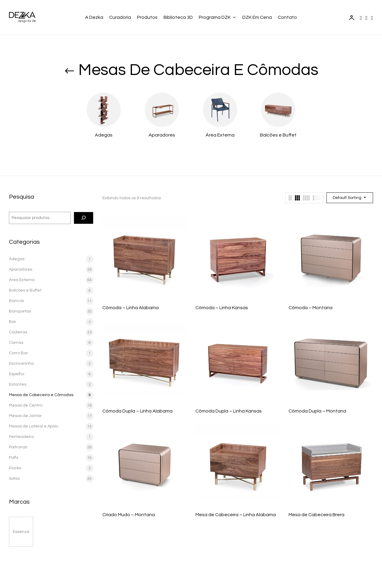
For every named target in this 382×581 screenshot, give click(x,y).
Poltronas (18, 447)
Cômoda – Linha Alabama (130, 307)
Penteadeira (21, 437)
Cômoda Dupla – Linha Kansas (228, 411)
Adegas (104, 135)
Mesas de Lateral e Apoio (33, 426)
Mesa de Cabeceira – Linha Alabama (235, 514)
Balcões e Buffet (278, 135)
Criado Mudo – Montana (128, 514)
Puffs (13, 458)
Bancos (16, 301)
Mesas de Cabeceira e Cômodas (41, 395)
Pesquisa (21, 197)
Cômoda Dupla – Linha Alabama (137, 411)
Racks (15, 468)
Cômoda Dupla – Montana (317, 411)
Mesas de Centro (25, 405)
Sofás (14, 478)
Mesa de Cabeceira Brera (316, 514)
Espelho (16, 374)
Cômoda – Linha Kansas (221, 307)
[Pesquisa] (83, 218)
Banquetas (20, 311)
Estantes (17, 384)
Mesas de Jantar (25, 416)
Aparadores (162, 135)
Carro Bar (18, 353)
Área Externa (220, 135)
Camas (16, 343)
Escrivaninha (21, 363)
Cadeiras (18, 332)
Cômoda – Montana (310, 307)
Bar (12, 322)
